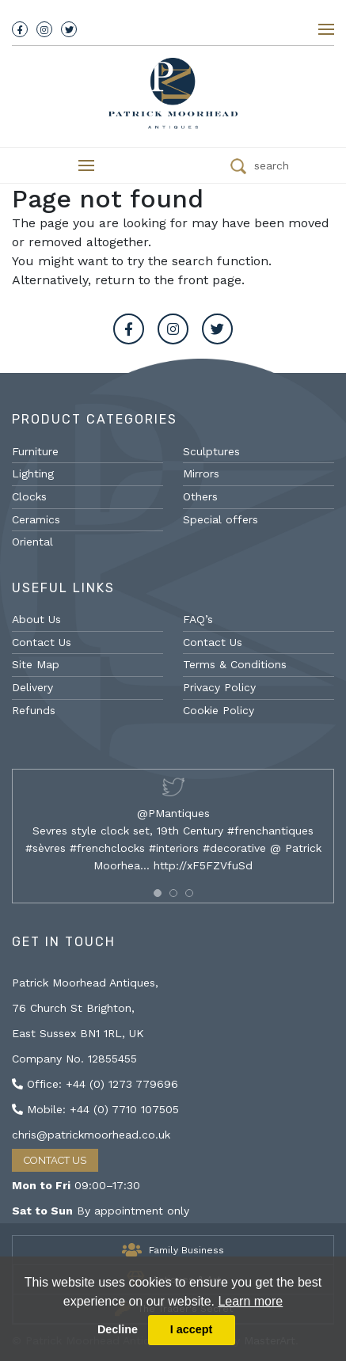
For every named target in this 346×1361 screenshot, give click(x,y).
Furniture (35, 451)
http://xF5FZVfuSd (203, 865)
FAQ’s (198, 619)
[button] (158, 893)
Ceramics (36, 519)
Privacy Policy (219, 687)
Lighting (33, 473)
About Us (36, 619)
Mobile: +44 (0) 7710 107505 (95, 1109)
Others (200, 496)
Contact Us (41, 642)
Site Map (35, 664)
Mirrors (201, 473)
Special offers (220, 519)
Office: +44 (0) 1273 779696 (95, 1084)
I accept (191, 1329)
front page (209, 279)
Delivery (32, 687)
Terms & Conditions (235, 664)
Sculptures (211, 451)
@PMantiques (173, 813)
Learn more (250, 1301)
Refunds (33, 710)
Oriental (32, 541)
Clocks (29, 496)
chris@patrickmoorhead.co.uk (91, 1134)
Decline (117, 1329)
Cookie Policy (218, 710)
